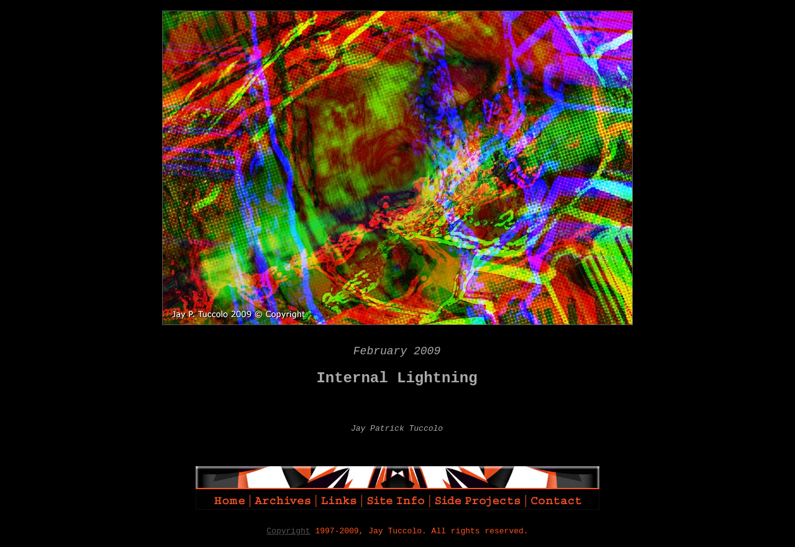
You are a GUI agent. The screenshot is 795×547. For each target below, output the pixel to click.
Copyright (288, 531)
